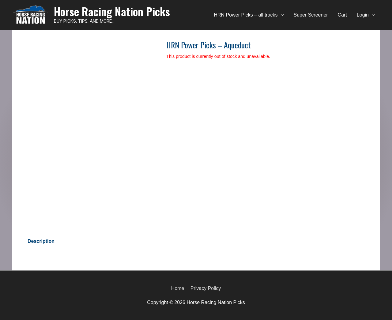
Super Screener (311, 14)
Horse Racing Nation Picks (112, 11)
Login (363, 14)
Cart (342, 14)
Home (177, 288)
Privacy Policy (205, 288)
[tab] (41, 241)
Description (41, 241)
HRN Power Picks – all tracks (246, 14)
